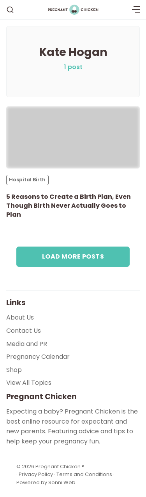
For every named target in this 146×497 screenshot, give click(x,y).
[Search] (10, 10)
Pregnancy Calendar (38, 356)
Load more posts (73, 256)
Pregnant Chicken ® (59, 466)
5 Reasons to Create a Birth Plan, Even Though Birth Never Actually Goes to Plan (68, 205)
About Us (20, 317)
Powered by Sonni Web (46, 482)
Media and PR (26, 343)
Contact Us (23, 330)
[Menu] (136, 10)
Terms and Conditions (84, 474)
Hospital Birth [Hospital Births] (27, 179)
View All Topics (28, 382)
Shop (14, 369)
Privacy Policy (36, 474)
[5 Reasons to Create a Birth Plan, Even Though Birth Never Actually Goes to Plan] (73, 137)
